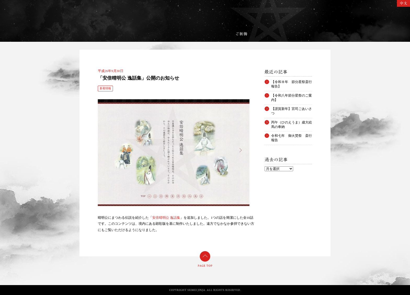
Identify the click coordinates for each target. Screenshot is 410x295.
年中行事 (167, 34)
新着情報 (105, 88)
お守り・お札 (205, 34)
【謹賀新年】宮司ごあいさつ (291, 109)
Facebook (311, 272)
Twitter (302, 272)
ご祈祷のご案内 (241, 34)
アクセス (309, 34)
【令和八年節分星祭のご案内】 (291, 95)
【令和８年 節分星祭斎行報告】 (291, 82)
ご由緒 (98, 34)
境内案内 (132, 34)
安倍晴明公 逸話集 (166, 218)
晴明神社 (205, 15)
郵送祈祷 (275, 34)
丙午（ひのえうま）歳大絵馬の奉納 (291, 122)
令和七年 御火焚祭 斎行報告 (291, 136)
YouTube (324, 272)
